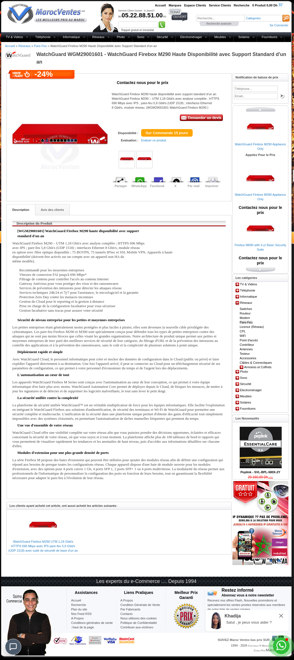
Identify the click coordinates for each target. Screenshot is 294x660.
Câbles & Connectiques (256, 362)
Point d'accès (249, 340)
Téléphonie (42, 37)
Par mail (194, 186)
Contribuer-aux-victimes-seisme (137, 629)
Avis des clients (52, 209)
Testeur (245, 353)
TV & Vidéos (14, 37)
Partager (121, 186)
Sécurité (162, 37)
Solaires (243, 37)
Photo (121, 37)
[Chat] (13, 647)
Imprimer (211, 186)
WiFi (243, 335)
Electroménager (191, 37)
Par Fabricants (130, 609)
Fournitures (269, 37)
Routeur (245, 313)
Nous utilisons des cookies (138, 618)
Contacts (126, 613)
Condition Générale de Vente (140, 605)
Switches (246, 309)
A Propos (126, 600)
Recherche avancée (218, 23)
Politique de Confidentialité (138, 622)
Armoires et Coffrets (258, 367)
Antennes (246, 349)
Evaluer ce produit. (154, 140)
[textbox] (220, 18)
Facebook (157, 186)
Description (20, 209)
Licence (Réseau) (252, 326)
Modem (245, 317)
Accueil (10, 46)
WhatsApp (138, 186)
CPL (243, 331)
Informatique (71, 37)
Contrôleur (247, 344)
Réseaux (98, 37)
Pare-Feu (40, 46)
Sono (140, 37)
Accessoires (248, 358)
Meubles (220, 37)
